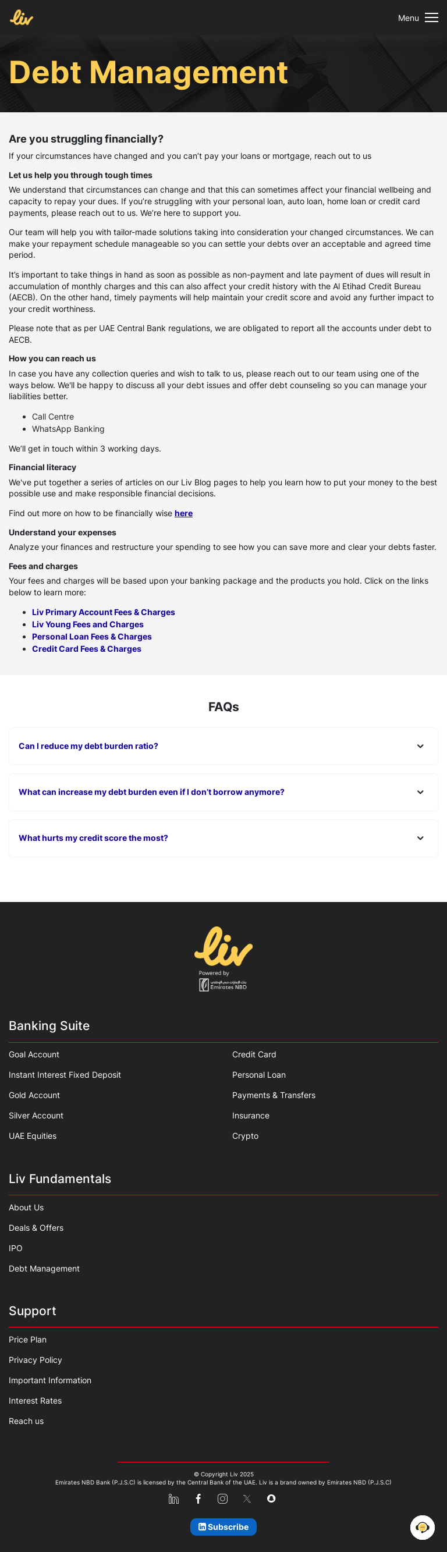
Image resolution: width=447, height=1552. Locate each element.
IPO (16, 1248)
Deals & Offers (36, 1228)
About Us (26, 1207)
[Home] (223, 959)
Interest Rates (35, 1400)
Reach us (26, 1421)
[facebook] (198, 1499)
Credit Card (254, 1054)
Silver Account (36, 1115)
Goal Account (34, 1054)
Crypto (245, 1136)
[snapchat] (271, 1499)
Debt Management (44, 1268)
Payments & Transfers (273, 1095)
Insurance (250, 1115)
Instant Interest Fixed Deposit (65, 1074)
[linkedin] (174, 1499)
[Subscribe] (223, 1527)
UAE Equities (32, 1136)
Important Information (50, 1380)
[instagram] (222, 1499)
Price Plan (28, 1339)
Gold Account (34, 1095)
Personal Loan (259, 1074)
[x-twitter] (247, 1499)
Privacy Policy (35, 1360)
